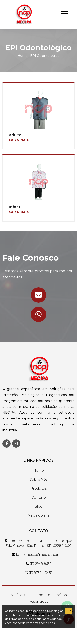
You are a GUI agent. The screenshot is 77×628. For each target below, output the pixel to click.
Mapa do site (39, 515)
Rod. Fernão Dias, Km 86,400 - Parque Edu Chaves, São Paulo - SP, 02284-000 (38, 543)
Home (22, 56)
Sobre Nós (38, 479)
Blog (38, 506)
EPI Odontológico (45, 56)
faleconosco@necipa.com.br (38, 555)
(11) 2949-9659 (39, 564)
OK (70, 611)
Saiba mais (19, 139)
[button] (63, 12)
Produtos (39, 488)
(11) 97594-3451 (38, 573)
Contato (38, 497)
